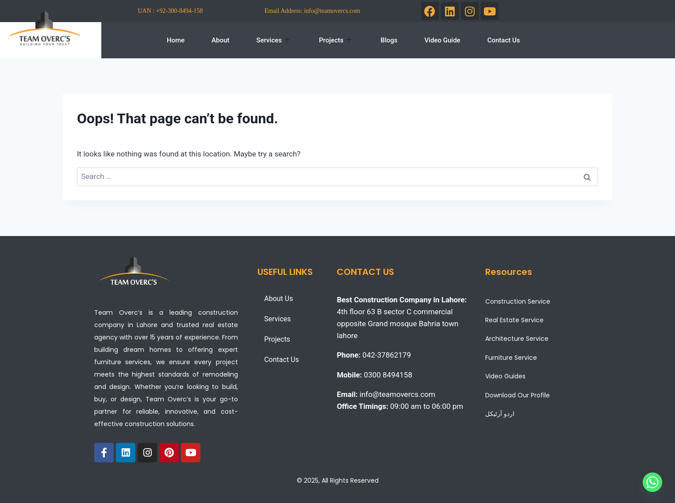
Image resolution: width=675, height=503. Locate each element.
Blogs (389, 40)
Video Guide (442, 40)
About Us (278, 298)
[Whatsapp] (652, 482)
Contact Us (503, 40)
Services (273, 40)
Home (175, 40)
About (220, 40)
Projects (335, 40)
